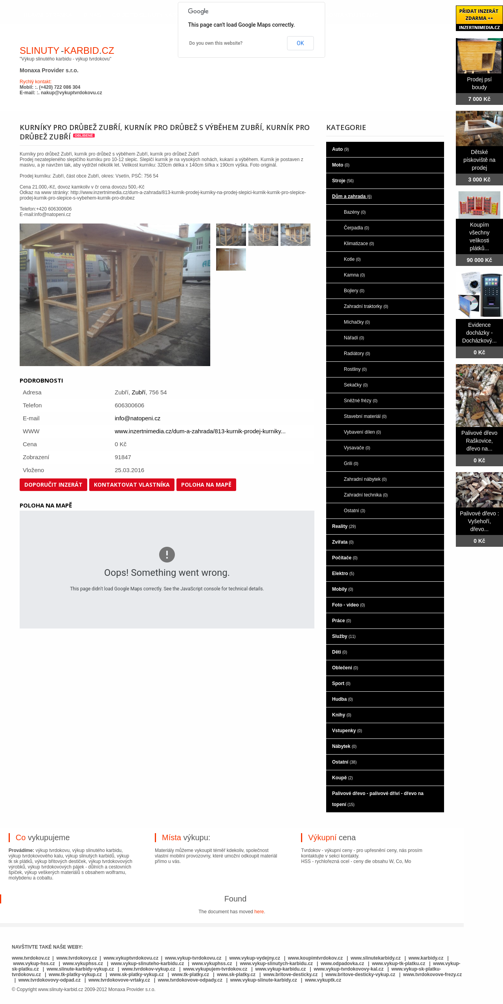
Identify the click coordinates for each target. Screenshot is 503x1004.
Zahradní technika (366, 495)
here (259, 911)
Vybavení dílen (362, 432)
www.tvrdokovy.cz (76, 958)
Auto (340, 149)
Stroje (343, 180)
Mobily (342, 589)
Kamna (354, 275)
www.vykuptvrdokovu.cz (130, 958)
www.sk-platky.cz (236, 974)
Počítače (345, 558)
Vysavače (357, 448)
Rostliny (355, 369)
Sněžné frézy (361, 400)
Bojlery (354, 290)
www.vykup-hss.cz (34, 963)
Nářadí (354, 338)
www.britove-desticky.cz (290, 974)
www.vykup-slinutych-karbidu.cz (276, 963)
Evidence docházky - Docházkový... (479, 333)
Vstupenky (347, 730)
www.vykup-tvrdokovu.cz (193, 958)
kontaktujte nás (352, 15)
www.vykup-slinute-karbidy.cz (263, 980)
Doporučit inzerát (53, 484)
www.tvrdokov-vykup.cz (149, 969)
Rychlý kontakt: (35, 81)
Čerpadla (356, 228)
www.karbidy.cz (426, 958)
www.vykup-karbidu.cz (281, 969)
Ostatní (354, 510)
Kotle (352, 259)
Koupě (342, 777)
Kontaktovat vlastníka (132, 484)
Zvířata (343, 542)
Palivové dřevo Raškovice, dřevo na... (479, 441)
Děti (339, 652)
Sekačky (356, 385)
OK (300, 43)
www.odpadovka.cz (342, 963)
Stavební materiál (365, 416)
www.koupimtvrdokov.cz (315, 958)
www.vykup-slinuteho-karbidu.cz (147, 963)
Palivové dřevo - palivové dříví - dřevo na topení (378, 799)
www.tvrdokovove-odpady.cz (190, 980)
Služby (344, 636)
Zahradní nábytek (365, 479)
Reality (344, 526)
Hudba (342, 699)
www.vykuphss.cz (83, 963)
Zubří (138, 392)
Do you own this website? (216, 43)
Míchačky (357, 322)
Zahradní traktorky (366, 306)
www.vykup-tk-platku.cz (398, 963)
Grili (351, 463)
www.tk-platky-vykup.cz (75, 974)
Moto (340, 165)
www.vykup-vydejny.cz (254, 958)
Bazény (355, 212)
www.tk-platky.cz (190, 974)
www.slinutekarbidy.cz (375, 958)
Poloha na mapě (206, 484)
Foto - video (348, 605)
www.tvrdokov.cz (31, 958)
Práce (341, 620)
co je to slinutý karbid (149, 15)
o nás (92, 15)
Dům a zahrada (352, 196)
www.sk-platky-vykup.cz (137, 974)
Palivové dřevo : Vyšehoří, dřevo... (479, 521)
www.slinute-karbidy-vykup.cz (80, 969)
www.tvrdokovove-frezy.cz (432, 974)
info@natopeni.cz (137, 418)
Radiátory (357, 353)
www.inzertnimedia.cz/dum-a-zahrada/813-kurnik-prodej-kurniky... (200, 431)
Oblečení (345, 668)
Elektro (343, 573)
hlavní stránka (48, 15)
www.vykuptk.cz (323, 980)
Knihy (341, 715)
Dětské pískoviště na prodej (479, 160)
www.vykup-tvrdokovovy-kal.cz (349, 969)
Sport (341, 683)
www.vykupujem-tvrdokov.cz (216, 969)
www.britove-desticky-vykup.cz (360, 974)
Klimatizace (359, 243)
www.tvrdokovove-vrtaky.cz (119, 980)
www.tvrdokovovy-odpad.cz (49, 980)
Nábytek (344, 746)
